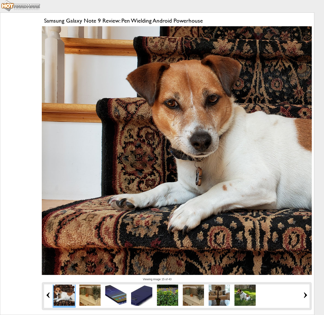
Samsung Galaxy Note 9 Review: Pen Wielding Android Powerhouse (123, 20)
